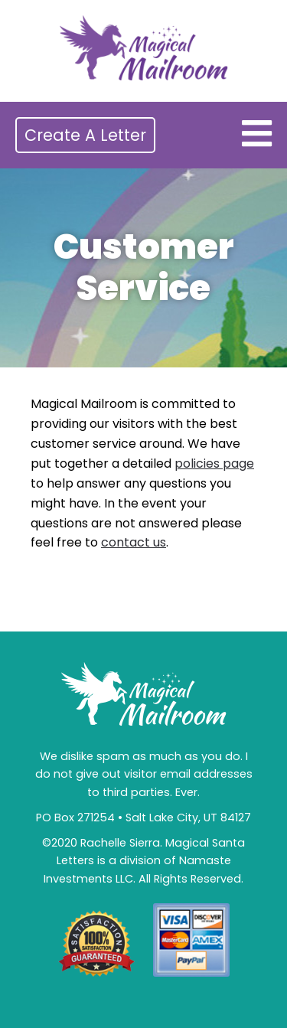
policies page (214, 463)
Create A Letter (85, 135)
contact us (133, 542)
